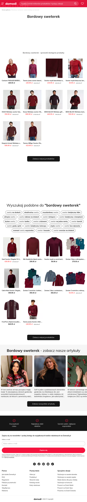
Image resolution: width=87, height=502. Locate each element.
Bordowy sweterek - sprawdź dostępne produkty (43, 53)
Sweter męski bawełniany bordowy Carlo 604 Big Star (62, 80)
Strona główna (6, 10)
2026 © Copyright (47, 499)
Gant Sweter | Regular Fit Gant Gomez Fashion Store (19, 259)
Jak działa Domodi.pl (9, 474)
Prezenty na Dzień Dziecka (66, 491)
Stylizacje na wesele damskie (67, 474)
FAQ (3, 477)
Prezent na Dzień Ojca (65, 488)
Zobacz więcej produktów (43, 159)
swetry (13, 212)
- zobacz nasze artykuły (43, 350)
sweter (50, 212)
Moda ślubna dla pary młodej (67, 480)
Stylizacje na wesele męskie (66, 477)
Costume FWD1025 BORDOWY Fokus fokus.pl (16, 80)
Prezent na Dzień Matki (65, 485)
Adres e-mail (6, 439)
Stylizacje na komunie (64, 482)
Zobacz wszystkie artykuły (43, 404)
